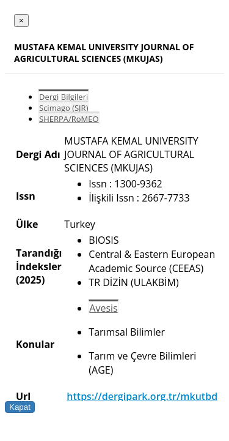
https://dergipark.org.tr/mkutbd (142, 396)
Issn (25, 196)
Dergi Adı (38, 154)
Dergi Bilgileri (63, 96)
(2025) (30, 280)
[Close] (21, 20)
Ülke (27, 224)
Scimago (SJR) (63, 107)
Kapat (20, 407)
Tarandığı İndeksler (39, 259)
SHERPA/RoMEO (69, 118)
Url (23, 396)
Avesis (103, 308)
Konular (35, 344)
